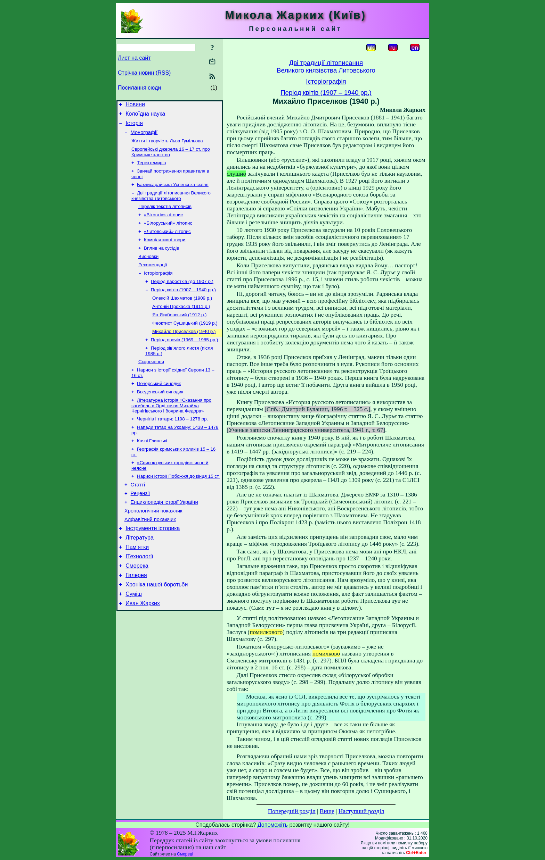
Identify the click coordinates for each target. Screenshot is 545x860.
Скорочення (151, 383)
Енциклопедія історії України (164, 533)
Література (139, 573)
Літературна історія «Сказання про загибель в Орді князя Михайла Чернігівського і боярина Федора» (171, 430)
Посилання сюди (139, 88)
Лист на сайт (134, 58)
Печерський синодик (159, 406)
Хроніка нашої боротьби (156, 625)
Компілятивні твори (164, 251)
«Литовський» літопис (167, 242)
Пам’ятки (137, 584)
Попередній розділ (292, 811)
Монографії (144, 136)
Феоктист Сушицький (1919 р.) (185, 341)
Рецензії (140, 524)
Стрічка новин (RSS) (144, 73)
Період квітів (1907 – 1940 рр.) (183, 305)
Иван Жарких (142, 646)
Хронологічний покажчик (153, 543)
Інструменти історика (152, 563)
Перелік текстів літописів (165, 215)
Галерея (136, 615)
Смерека (136, 605)
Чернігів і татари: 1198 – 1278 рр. (172, 443)
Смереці (185, 854)
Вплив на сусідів (161, 260)
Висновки (148, 269)
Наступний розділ (361, 811)
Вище (327, 811)
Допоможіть (273, 825)
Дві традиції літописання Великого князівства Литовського (171, 204)
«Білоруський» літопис (168, 233)
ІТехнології (139, 594)
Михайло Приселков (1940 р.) (183, 350)
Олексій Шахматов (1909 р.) (182, 314)
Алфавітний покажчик (150, 553)
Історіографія (158, 287)
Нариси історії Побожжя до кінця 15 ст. (178, 504)
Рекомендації (152, 278)
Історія (134, 126)
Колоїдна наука (145, 116)
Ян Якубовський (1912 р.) (179, 332)
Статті (138, 514)
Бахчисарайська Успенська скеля (173, 192)
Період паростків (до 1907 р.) (182, 296)
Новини (135, 105)
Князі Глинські (152, 467)
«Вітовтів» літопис (163, 224)
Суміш (133, 636)
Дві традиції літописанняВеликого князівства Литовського (326, 66)
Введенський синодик (160, 415)
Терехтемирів (151, 169)
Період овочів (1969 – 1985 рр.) (184, 359)
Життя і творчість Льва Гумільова (167, 145)
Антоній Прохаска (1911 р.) (181, 323)
